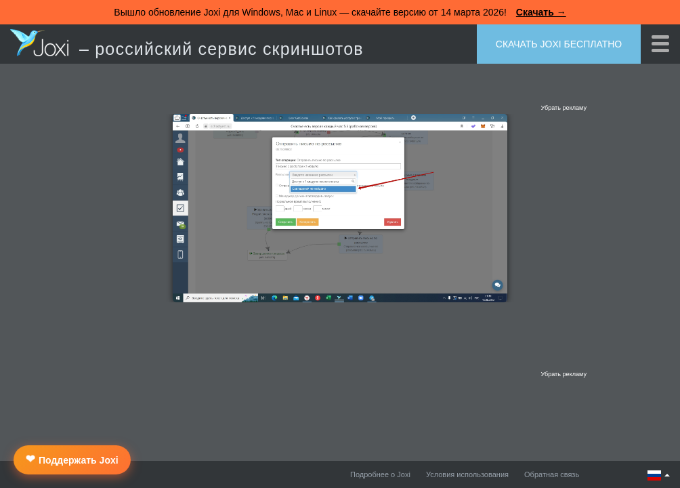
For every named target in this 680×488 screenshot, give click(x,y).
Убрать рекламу (563, 107)
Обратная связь (551, 474)
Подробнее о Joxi (380, 474)
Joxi (39, 42)
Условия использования (467, 474)
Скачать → (541, 12)
